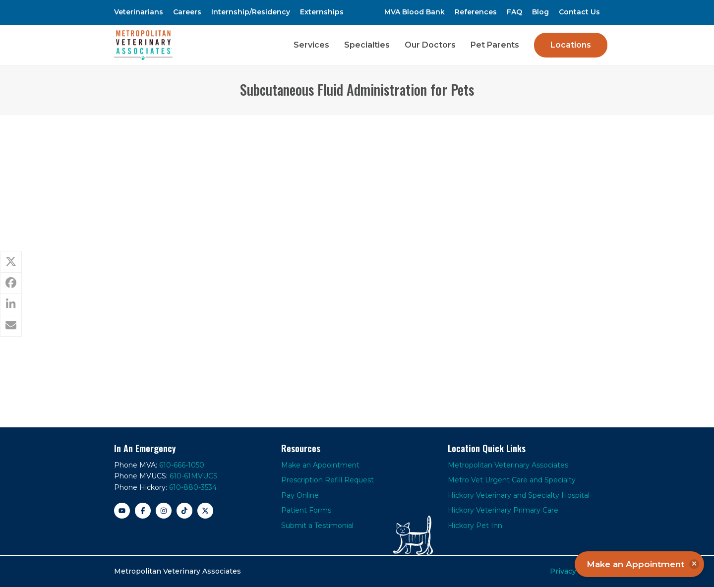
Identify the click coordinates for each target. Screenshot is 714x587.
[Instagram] (164, 511)
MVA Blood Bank (414, 11)
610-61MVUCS (194, 475)
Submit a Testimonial (317, 525)
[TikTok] (184, 511)
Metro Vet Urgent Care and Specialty (512, 479)
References (476, 11)
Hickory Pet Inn (475, 525)
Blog (540, 11)
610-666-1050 (181, 465)
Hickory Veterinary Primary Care (503, 510)
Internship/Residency (250, 11)
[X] (205, 511)
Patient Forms (306, 510)
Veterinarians (138, 11)
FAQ (514, 11)
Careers (187, 11)
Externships (322, 11)
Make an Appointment (320, 465)
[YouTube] (122, 511)
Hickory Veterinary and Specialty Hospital (519, 495)
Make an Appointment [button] (643, 564)
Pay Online (300, 495)
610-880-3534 (193, 487)
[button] (11, 262)
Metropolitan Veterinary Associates (508, 465)
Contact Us (579, 11)
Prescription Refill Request (327, 479)
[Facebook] (143, 511)
